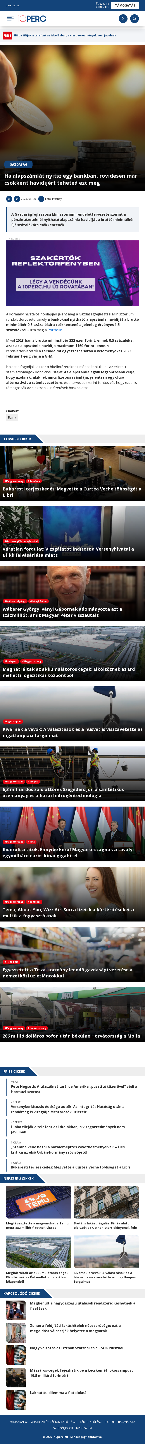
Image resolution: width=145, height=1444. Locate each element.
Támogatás (125, 5)
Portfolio (55, 329)
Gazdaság (18, 164)
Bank (12, 417)
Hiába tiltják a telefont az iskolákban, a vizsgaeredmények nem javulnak (65, 35)
